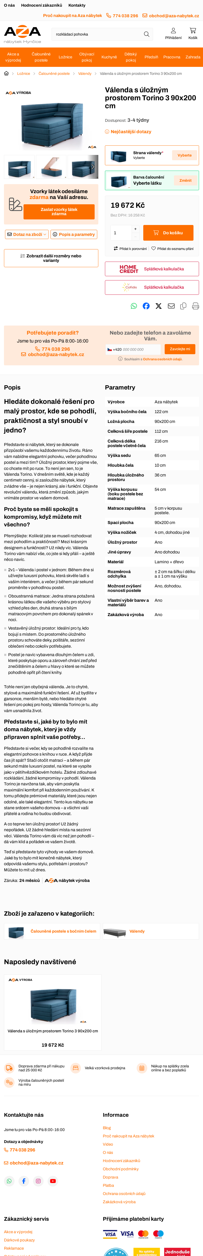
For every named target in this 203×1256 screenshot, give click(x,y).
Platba (108, 1185)
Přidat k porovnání (133, 249)
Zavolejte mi (180, 349)
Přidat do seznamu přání (175, 249)
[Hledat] (146, 34)
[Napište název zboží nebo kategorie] (102, 34)
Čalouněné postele (41, 57)
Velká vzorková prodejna (105, 1068)
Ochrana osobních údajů (124, 1194)
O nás (9, 5)
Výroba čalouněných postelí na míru (41, 1082)
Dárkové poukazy (19, 1240)
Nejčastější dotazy (131, 131)
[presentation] (92, 167)
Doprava (110, 1177)
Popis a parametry (77, 234)
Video (108, 1144)
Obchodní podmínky (121, 1169)
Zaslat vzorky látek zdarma (59, 211)
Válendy (84, 74)
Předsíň (151, 57)
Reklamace (14, 1248)
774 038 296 (125, 16)
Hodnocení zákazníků (41, 5)
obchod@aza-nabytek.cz (174, 16)
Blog (107, 1128)
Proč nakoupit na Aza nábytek (72, 15)
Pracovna (171, 57)
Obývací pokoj (86, 57)
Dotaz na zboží (27, 234)
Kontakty (76, 5)
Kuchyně (109, 57)
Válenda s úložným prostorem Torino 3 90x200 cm (53, 1031)
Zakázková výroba (119, 1202)
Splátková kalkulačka (164, 269)
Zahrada (193, 57)
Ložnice (65, 57)
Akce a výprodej (13, 57)
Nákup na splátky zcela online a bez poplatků (170, 1068)
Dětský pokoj (130, 57)
